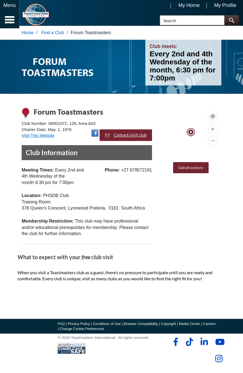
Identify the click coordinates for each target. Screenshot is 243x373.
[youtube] (218, 344)
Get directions (191, 170)
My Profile (225, 5)
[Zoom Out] (212, 143)
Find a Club (52, 35)
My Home (189, 5)
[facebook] (175, 344)
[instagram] (218, 361)
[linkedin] (204, 344)
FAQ (61, 326)
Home (28, 35)
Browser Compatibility (141, 326)
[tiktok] (189, 344)
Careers (209, 326)
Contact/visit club (125, 137)
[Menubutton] (9, 14)
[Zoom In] (212, 131)
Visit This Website (38, 137)
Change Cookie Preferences (82, 331)
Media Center (189, 326)
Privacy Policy (79, 326)
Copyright (168, 326)
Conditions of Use (107, 326)
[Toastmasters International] (35, 14)
